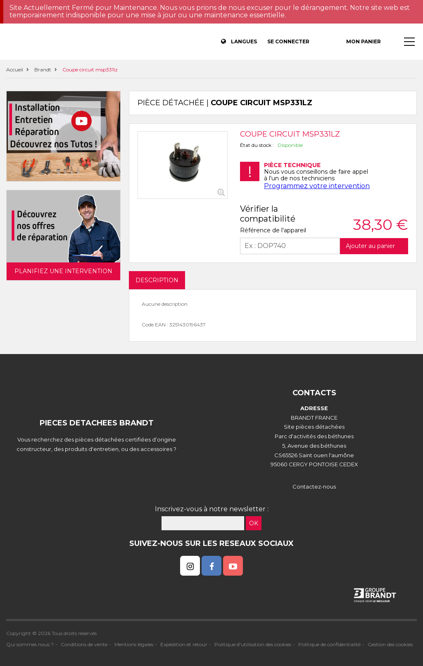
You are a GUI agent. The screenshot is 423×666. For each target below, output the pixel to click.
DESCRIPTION (156, 280)
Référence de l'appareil (273, 230)
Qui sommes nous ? (30, 644)
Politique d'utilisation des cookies (252, 644)
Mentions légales (133, 644)
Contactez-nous (314, 486)
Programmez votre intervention (317, 186)
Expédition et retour (183, 644)
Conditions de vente (84, 644)
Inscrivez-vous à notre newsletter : (212, 509)
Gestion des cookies (390, 644)
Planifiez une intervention (63, 271)
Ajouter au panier (370, 246)
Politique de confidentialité (329, 644)
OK (253, 523)
